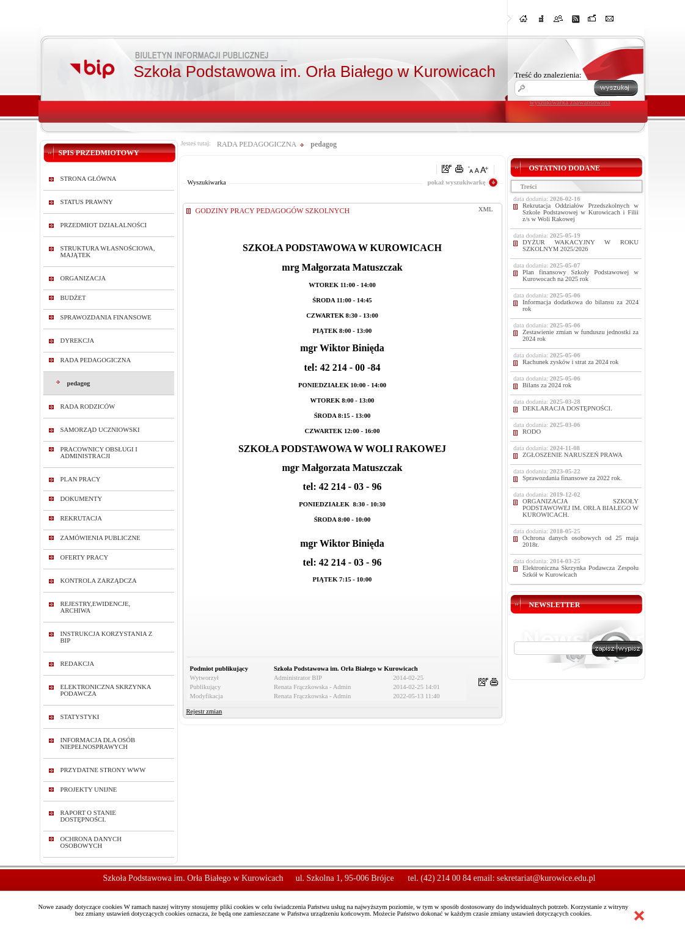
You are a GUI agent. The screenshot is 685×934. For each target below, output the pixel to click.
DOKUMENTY (81, 498)
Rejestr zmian (204, 711)
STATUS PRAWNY (86, 202)
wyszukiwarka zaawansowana (570, 102)
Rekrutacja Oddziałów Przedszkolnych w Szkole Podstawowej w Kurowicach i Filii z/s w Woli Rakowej (580, 212)
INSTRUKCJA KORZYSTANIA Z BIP (106, 637)
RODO (531, 431)
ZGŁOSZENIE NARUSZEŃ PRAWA (572, 454)
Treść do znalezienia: (548, 74)
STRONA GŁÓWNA (88, 178)
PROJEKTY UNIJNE (88, 789)
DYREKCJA (77, 340)
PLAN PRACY (80, 479)
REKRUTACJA (81, 518)
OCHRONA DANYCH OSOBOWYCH (91, 842)
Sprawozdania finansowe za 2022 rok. (571, 478)
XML (485, 209)
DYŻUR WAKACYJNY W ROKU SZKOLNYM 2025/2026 (580, 245)
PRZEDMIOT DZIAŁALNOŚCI (103, 225)
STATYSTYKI (80, 716)
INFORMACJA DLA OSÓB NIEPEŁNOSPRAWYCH (98, 743)
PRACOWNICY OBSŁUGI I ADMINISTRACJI (98, 452)
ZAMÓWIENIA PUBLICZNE (100, 537)
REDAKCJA (77, 663)
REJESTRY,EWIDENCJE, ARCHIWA (95, 607)
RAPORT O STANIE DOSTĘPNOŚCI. (88, 816)
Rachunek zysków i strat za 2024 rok (570, 362)
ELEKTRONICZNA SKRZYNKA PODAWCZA (105, 690)
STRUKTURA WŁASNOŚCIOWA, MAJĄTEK (107, 251)
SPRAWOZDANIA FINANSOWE (106, 317)
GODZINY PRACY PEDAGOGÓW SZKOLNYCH (273, 210)
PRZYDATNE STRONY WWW (103, 770)
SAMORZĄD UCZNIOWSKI (100, 429)
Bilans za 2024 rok (546, 385)
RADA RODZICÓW (87, 406)
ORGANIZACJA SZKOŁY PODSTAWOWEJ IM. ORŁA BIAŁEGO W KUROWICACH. (580, 508)
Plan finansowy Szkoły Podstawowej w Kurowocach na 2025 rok (580, 275)
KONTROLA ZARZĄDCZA (98, 580)
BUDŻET (73, 297)
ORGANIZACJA (83, 278)
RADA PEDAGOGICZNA (95, 360)
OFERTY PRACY (84, 557)
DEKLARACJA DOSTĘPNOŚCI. (567, 408)
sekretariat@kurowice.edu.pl (546, 878)
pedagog (78, 383)
